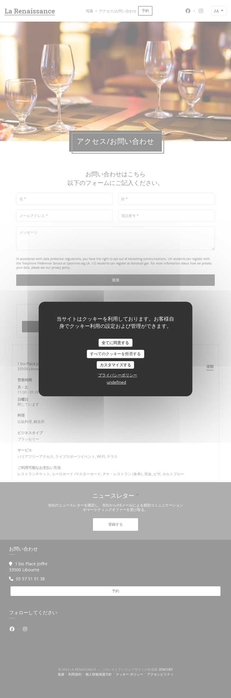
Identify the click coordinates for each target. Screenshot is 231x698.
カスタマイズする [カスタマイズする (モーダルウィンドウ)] (115, 364)
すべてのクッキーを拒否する (115, 353)
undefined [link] (116, 382)
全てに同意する (115, 342)
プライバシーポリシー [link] (117, 375)
